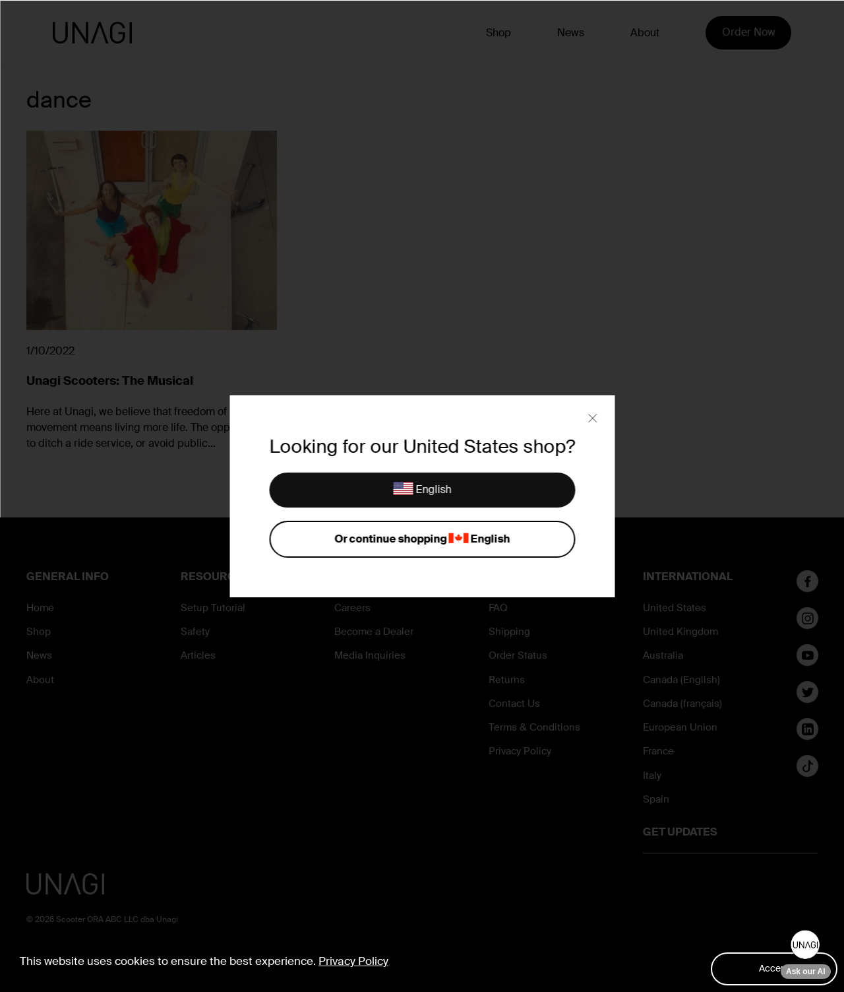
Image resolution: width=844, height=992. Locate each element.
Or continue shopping (422, 539)
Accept (774, 968)
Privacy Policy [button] (353, 961)
